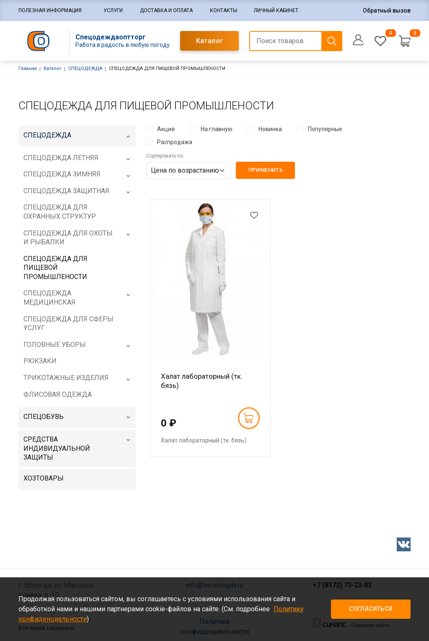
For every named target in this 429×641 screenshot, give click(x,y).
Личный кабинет (276, 10)
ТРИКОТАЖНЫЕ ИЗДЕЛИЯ (66, 378)
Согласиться (370, 608)
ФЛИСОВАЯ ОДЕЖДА (57, 394)
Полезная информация (50, 10)
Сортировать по (164, 156)
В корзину (248, 418)
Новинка (270, 129)
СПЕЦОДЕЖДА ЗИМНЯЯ (62, 174)
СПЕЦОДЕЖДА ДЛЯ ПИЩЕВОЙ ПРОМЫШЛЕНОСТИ (55, 268)
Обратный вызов (387, 10)
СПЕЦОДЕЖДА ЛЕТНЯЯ (60, 158)
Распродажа (174, 142)
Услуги (113, 10)
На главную (217, 129)
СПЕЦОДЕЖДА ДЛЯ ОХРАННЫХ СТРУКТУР (59, 211)
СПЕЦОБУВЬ (43, 417)
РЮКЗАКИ (40, 361)
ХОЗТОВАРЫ (43, 478)
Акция (166, 129)
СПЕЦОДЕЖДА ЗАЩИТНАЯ (66, 191)
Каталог (209, 41)
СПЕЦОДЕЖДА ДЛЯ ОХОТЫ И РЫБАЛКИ (68, 237)
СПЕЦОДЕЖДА (85, 68)
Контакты (223, 10)
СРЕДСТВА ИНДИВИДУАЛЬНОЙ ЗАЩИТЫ (56, 448)
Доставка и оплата (166, 10)
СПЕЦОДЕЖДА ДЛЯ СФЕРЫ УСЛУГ (68, 323)
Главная (27, 68)
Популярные (325, 129)
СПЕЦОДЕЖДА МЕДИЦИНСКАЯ (49, 297)
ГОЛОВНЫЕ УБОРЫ (54, 345)
